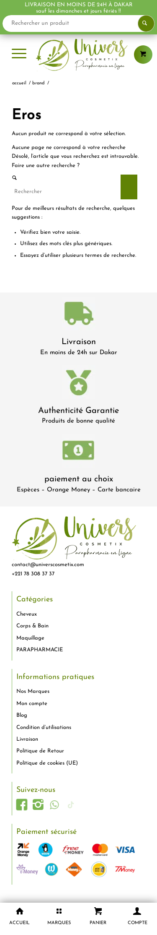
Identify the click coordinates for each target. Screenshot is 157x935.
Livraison (79, 342)
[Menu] (19, 54)
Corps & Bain (32, 626)
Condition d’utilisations (43, 727)
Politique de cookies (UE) (47, 763)
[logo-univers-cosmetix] (78, 54)
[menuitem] (19, 54)
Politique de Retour (40, 751)
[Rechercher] (74, 191)
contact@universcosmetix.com (48, 564)
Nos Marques (32, 691)
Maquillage (30, 638)
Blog (21, 715)
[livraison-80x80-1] (78, 315)
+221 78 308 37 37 (33, 574)
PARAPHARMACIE (39, 650)
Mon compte (31, 703)
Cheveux (26, 614)
